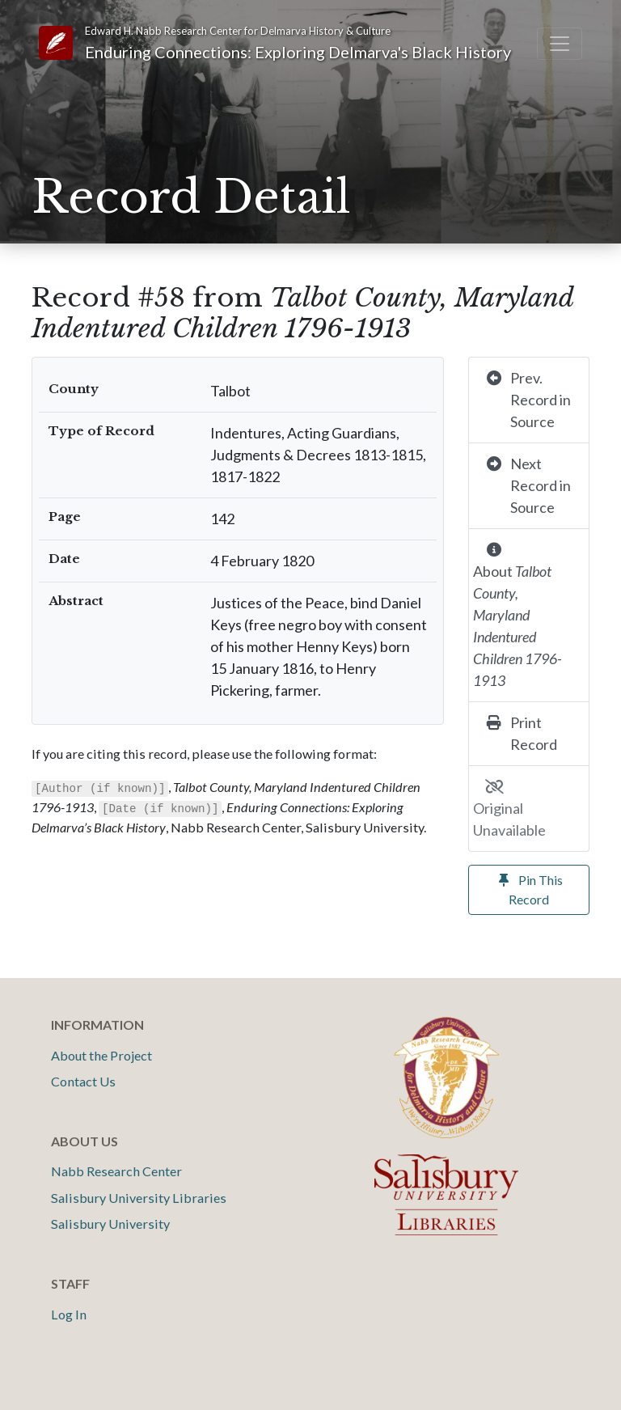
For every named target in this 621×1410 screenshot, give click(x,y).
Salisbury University (110, 1223)
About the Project (101, 1055)
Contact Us (83, 1081)
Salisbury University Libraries (138, 1197)
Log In (69, 1314)
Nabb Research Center (116, 1171)
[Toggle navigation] (559, 44)
